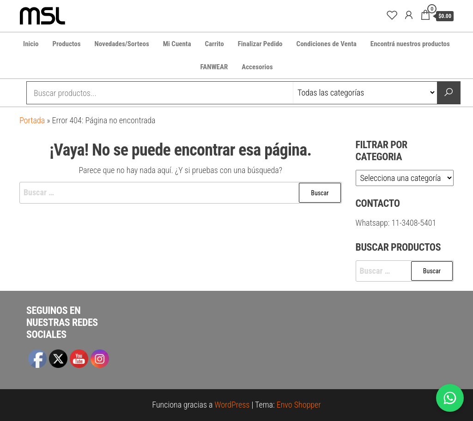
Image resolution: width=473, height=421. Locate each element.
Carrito (214, 44)
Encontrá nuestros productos (410, 44)
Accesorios (257, 67)
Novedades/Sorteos (122, 44)
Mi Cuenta (177, 44)
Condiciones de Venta (327, 44)
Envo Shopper (299, 404)
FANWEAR (214, 67)
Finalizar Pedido (260, 44)
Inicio (30, 44)
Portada (32, 120)
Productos (66, 44)
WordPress (232, 404)
